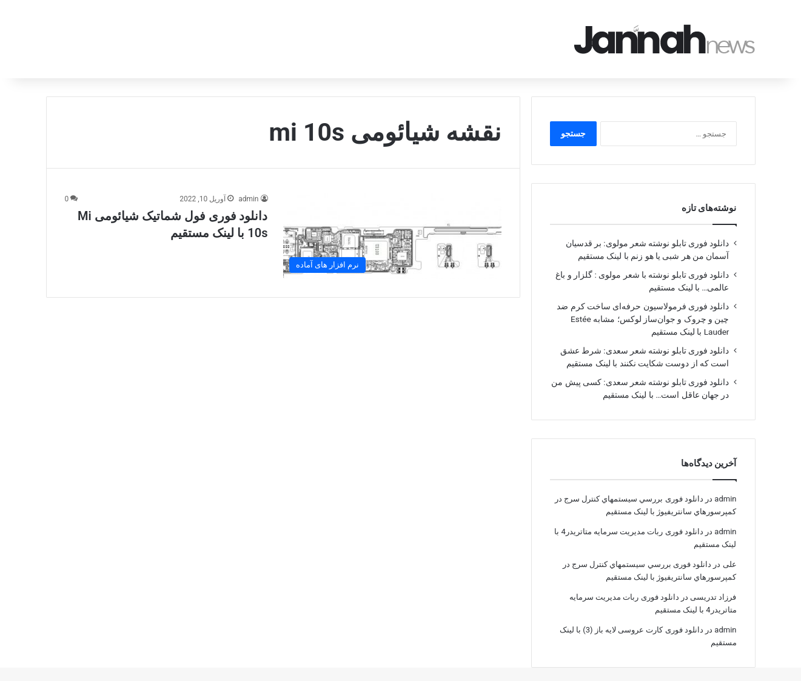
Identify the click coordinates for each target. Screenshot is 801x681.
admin (248, 182)
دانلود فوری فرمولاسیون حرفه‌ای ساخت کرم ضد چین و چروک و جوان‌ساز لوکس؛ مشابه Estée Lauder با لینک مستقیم (643, 302)
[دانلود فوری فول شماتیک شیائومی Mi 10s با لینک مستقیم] (392, 218)
